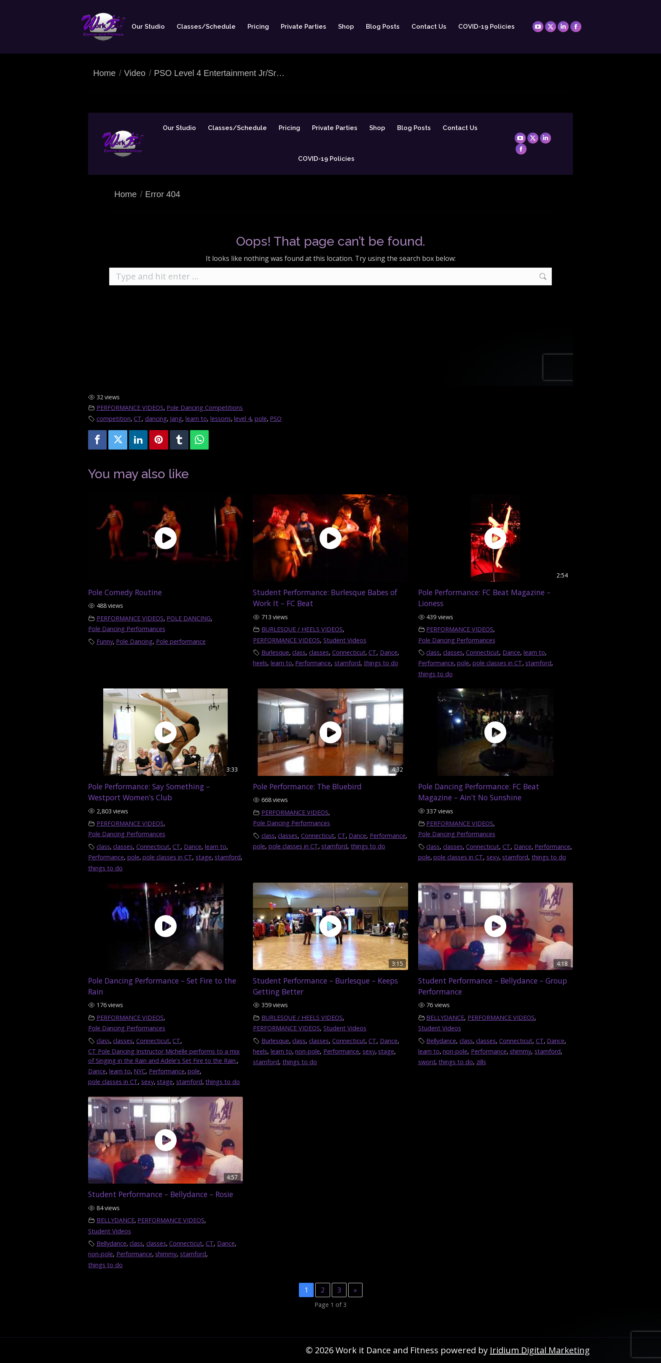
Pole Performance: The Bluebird (307, 786)
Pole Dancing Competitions (205, 408)
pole (261, 419)
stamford (347, 663)
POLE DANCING (189, 618)
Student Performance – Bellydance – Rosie (160, 1194)
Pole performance (181, 641)
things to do (381, 663)
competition (114, 419)
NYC (139, 1071)
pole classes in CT (497, 663)
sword (426, 1062)
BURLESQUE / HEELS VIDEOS (302, 629)
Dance (389, 652)
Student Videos (344, 640)
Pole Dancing (134, 641)
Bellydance (441, 1041)
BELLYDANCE (445, 1017)
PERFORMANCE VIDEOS (130, 408)
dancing (156, 419)
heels (260, 663)
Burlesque (275, 652)
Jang (176, 419)
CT (138, 419)
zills (481, 1062)
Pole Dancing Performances (126, 629)
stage (204, 857)
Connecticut (348, 652)
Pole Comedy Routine (125, 592)
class (299, 652)
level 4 (242, 419)
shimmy (520, 1051)
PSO (276, 419)
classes (319, 652)
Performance (313, 663)
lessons (220, 419)
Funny (105, 641)
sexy (492, 857)
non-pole (307, 1051)
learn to (196, 419)
